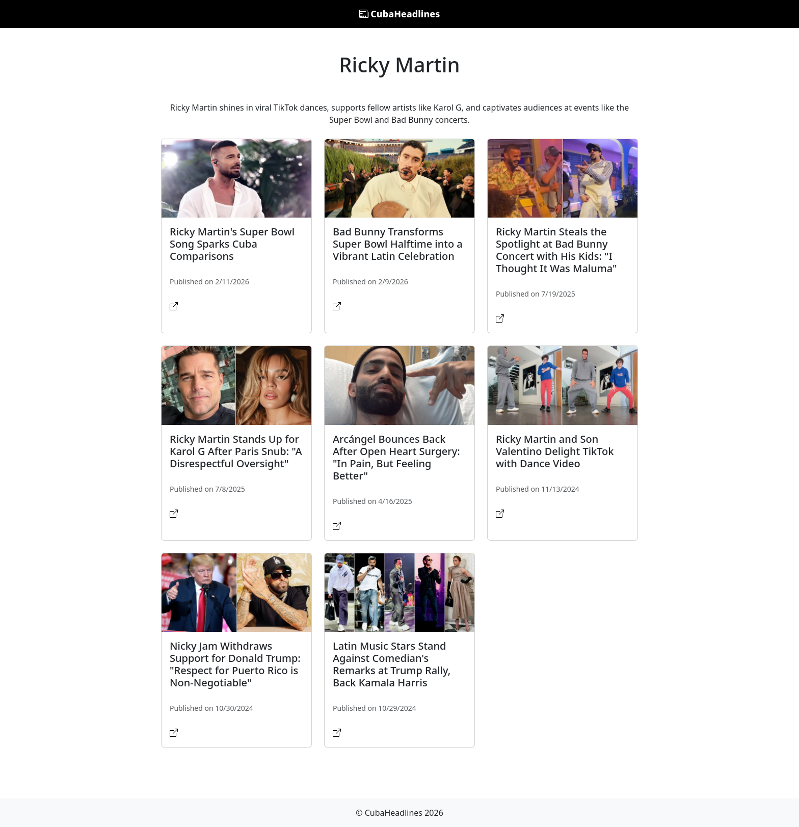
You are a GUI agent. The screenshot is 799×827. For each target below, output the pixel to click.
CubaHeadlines (399, 14)
